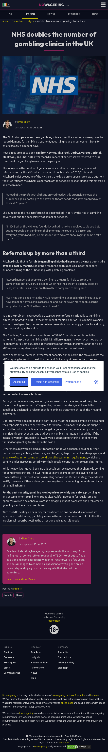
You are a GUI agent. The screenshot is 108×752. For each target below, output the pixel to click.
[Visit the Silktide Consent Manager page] (96, 382)
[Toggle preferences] (73, 382)
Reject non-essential (47, 381)
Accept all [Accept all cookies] (19, 381)
